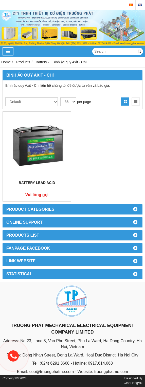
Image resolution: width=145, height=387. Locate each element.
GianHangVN (133, 383)
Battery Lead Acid (37, 183)
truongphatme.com (111, 371)
